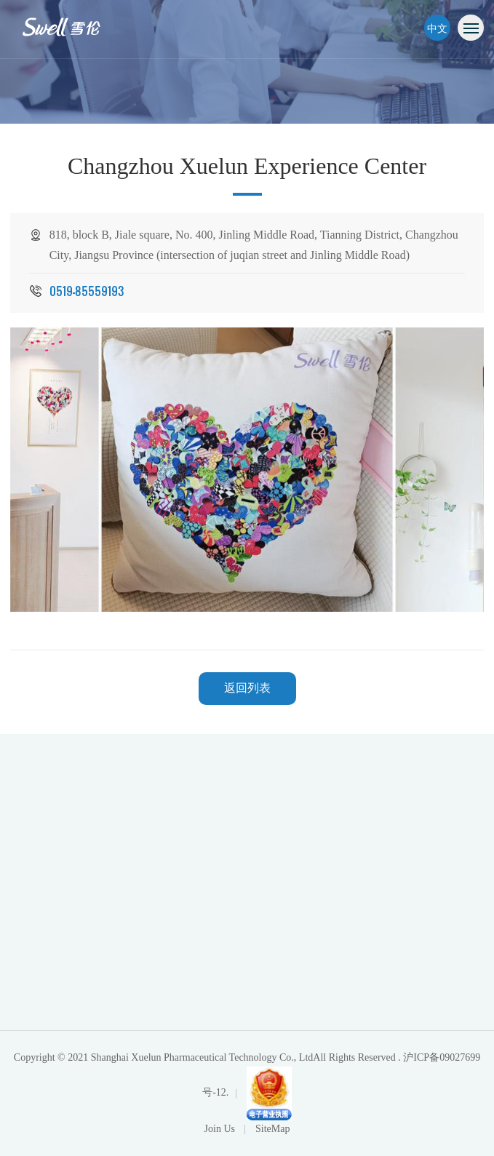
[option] (247, 469)
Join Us (221, 1128)
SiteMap (272, 1128)
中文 (437, 27)
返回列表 (247, 688)
